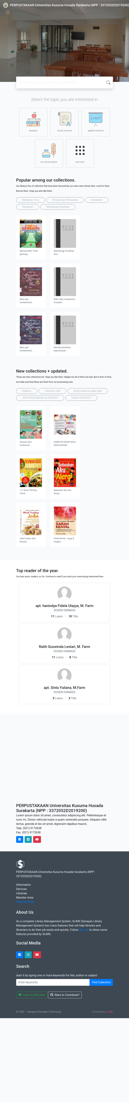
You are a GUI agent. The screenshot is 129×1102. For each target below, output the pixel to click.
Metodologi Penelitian (57, 206)
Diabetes (26, 390)
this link (84, 929)
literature (33, 122)
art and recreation (49, 153)
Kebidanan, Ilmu (30, 199)
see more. (80, 153)
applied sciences (95, 122)
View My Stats (25, 902)
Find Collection (101, 982)
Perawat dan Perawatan (65, 199)
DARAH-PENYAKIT (81, 397)
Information (23, 884)
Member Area (24, 897)
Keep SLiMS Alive (31, 995)
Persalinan (27, 206)
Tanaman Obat (52, 390)
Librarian (21, 893)
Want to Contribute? (65, 995)
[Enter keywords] (53, 982)
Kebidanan (96, 199)
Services (21, 889)
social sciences (64, 122)
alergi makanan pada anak (88, 390)
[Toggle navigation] (8, 12)
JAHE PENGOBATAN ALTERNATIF (40, 397)
